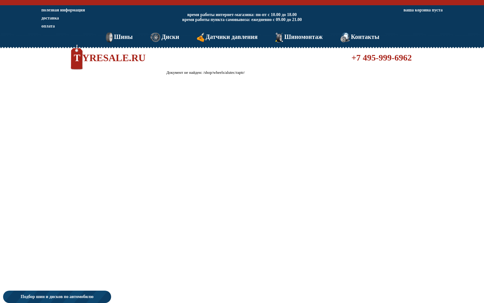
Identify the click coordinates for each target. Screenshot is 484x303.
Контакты (359, 36)
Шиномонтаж (298, 36)
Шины (119, 36)
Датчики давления (227, 36)
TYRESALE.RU (110, 57)
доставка (50, 18)
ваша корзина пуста (423, 10)
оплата (48, 26)
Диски (164, 36)
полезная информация (63, 10)
